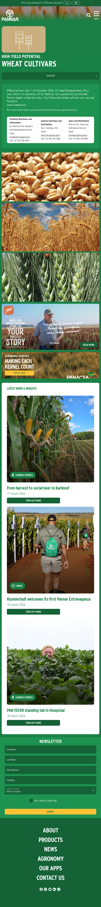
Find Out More (19, 373)
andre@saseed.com (20, 137)
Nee (76, 3)
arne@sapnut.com (78, 135)
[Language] (50, 76)
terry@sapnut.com (50, 135)
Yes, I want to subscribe (43, 800)
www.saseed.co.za (16, 104)
